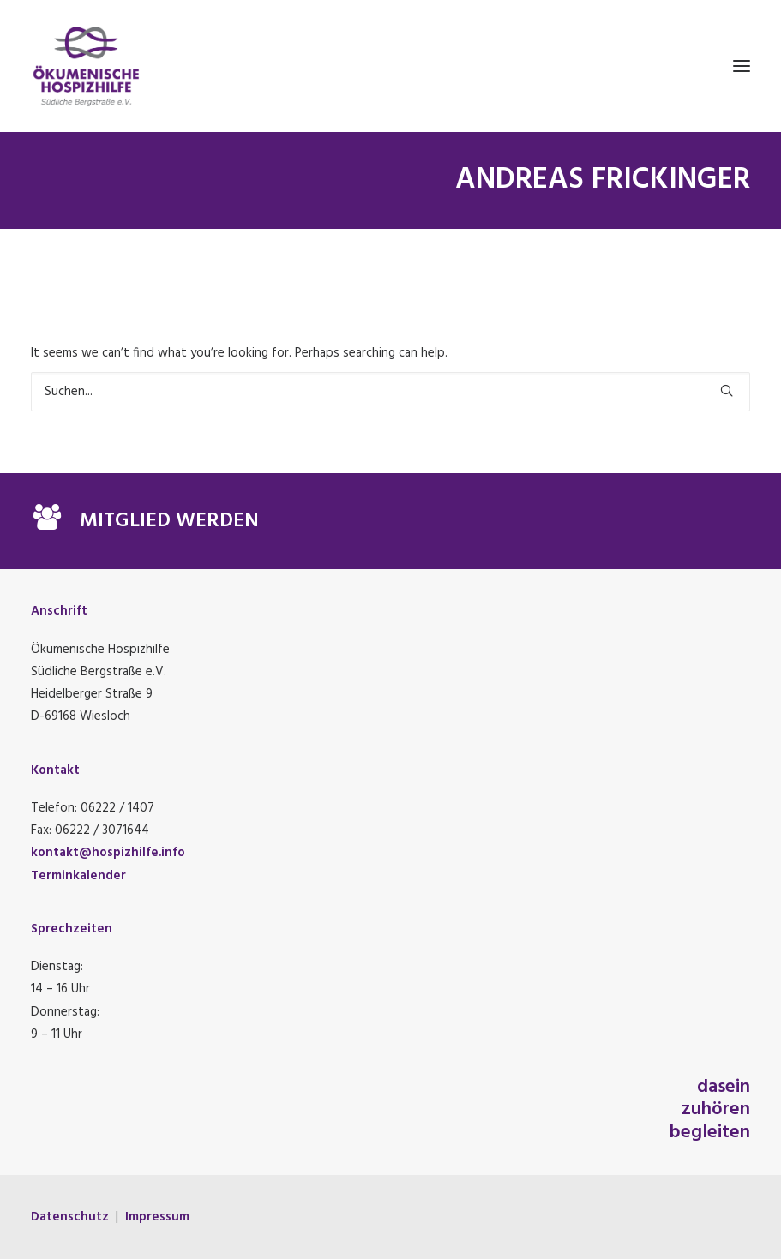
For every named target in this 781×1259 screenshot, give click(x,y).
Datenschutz (70, 1217)
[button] (741, 66)
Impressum (157, 1217)
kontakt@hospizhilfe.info (108, 852)
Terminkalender (78, 876)
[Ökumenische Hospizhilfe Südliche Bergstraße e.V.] (390, 66)
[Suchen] (390, 391)
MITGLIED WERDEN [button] (169, 521)
